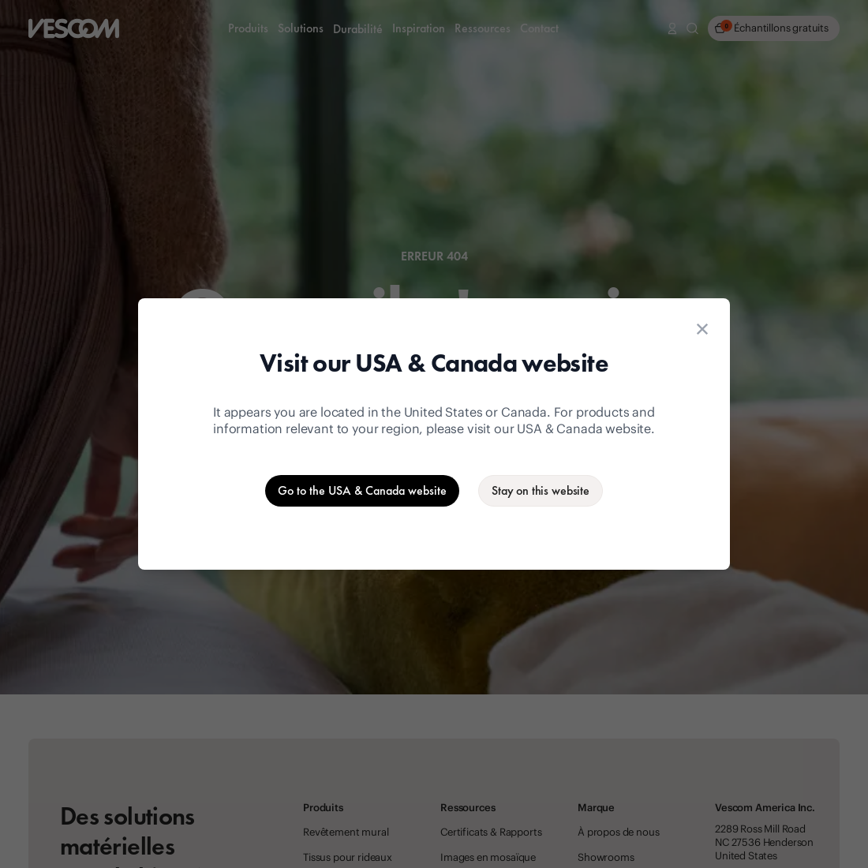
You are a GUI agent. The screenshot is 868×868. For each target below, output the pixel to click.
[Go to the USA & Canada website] (362, 491)
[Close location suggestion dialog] (702, 329)
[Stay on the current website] (540, 491)
